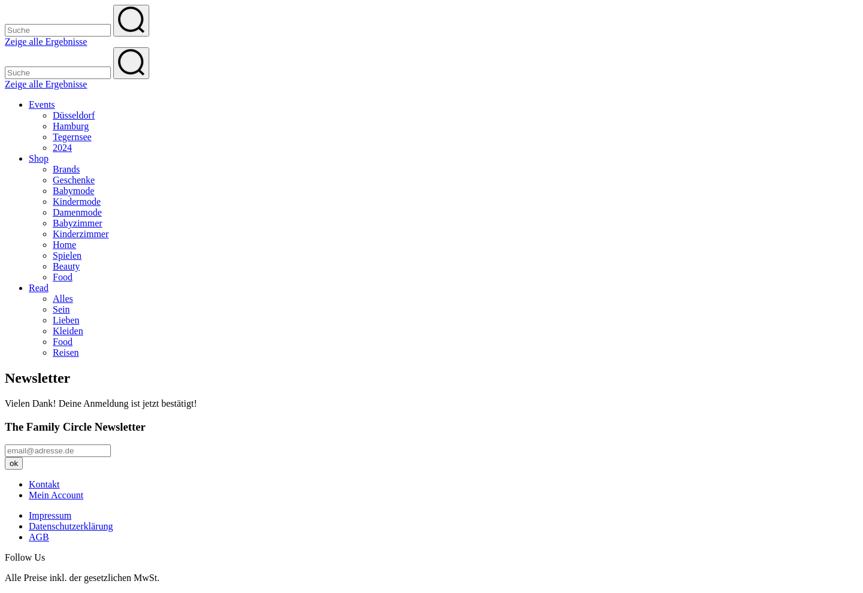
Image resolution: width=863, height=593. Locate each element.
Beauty (66, 266)
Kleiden (68, 331)
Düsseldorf (74, 115)
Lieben (66, 320)
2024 (62, 148)
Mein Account (56, 495)
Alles (63, 299)
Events (42, 104)
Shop (39, 158)
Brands (66, 169)
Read (39, 288)
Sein (61, 309)
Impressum (50, 515)
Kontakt (44, 484)
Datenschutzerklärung (71, 526)
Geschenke (74, 180)
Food (63, 277)
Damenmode (77, 212)
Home (64, 245)
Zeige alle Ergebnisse (46, 42)
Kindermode (77, 201)
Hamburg (71, 126)
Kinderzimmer (80, 234)
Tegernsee (72, 137)
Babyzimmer (77, 223)
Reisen (66, 352)
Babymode (73, 191)
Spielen (67, 255)
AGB (39, 537)
